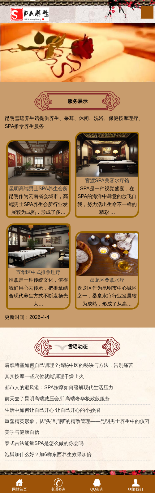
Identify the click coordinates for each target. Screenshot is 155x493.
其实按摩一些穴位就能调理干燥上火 (44, 376)
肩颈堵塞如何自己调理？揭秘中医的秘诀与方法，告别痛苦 (69, 365)
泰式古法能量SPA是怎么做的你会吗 (44, 443)
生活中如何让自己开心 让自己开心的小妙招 (52, 410)
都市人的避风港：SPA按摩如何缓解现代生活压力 (59, 387)
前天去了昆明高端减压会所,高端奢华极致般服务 (57, 398)
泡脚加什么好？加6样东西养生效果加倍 (48, 454)
